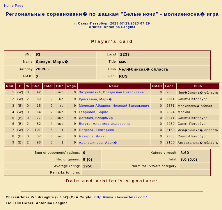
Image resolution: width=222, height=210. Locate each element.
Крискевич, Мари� (95, 99)
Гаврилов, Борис (93, 112)
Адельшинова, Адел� (98, 142)
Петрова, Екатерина (96, 130)
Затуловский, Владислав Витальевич (111, 92)
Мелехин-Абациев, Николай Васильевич (114, 105)
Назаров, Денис (92, 136)
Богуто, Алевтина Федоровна (104, 123)
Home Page (14, 5)
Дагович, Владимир (96, 118)
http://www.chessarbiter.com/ (121, 197)
